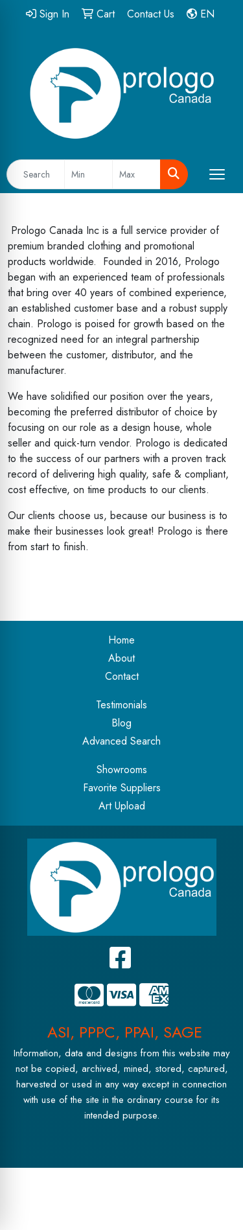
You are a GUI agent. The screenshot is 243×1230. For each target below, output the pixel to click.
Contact (122, 676)
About (121, 658)
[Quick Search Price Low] (88, 174)
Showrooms (122, 769)
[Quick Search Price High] (136, 174)
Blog (121, 722)
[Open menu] (217, 174)
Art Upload (121, 805)
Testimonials (121, 704)
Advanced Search (121, 741)
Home (121, 639)
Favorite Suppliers (122, 787)
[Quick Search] (35, 174)
